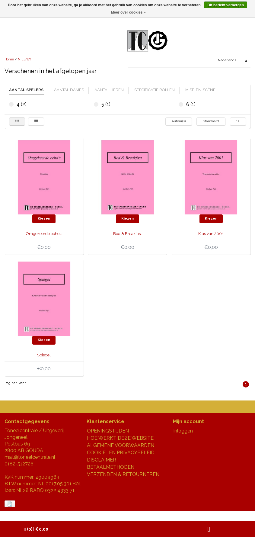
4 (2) (11, 104)
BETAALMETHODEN (110, 467)
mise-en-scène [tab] (200, 90)
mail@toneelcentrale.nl (30, 457)
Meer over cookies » (128, 12)
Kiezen (44, 218)
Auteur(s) (179, 121)
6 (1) (181, 104)
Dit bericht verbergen (225, 5)
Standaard (211, 121)
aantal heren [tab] (109, 90)
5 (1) (96, 104)
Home (9, 59)
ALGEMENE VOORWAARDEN (120, 445)
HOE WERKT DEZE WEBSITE (120, 438)
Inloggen (183, 431)
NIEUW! (24, 59)
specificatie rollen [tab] (154, 90)
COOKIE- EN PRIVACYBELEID (121, 452)
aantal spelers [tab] (26, 90)
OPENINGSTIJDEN (108, 431)
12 (238, 121)
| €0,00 (36, 529)
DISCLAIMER (101, 460)
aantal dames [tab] (69, 90)
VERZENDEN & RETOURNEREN (123, 474)
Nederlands (227, 60)
